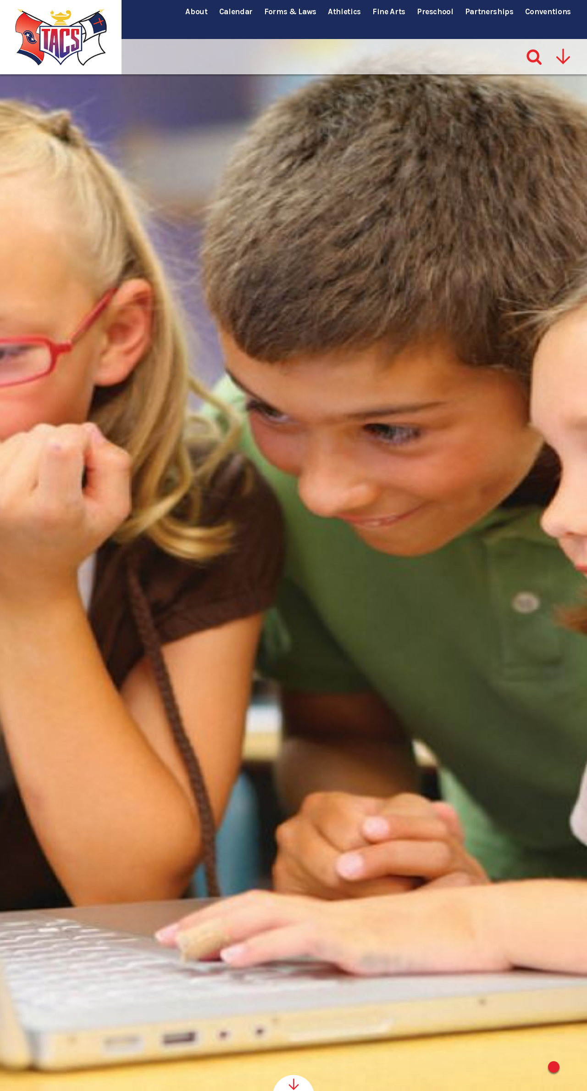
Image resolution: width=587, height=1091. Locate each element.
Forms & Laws (290, 11)
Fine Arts (388, 11)
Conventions (548, 11)
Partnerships (489, 11)
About (196, 11)
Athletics (344, 11)
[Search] (534, 41)
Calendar (236, 11)
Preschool (435, 11)
